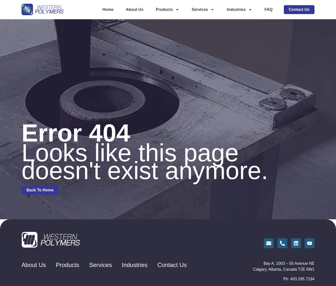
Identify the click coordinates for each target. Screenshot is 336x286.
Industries (239, 9)
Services (203, 9)
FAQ (269, 9)
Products (167, 9)
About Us (134, 9)
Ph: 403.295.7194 (298, 279)
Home (107, 9)
